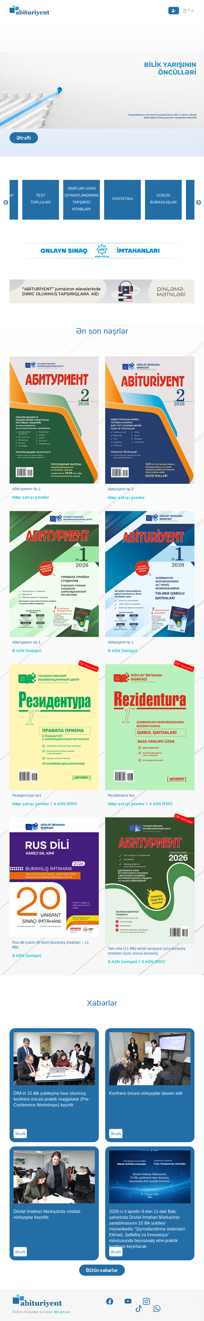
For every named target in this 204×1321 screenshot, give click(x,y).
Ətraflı (23, 138)
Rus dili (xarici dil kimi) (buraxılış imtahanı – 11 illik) (50, 944)
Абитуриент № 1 (26, 642)
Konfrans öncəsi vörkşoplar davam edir (146, 1093)
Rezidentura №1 (121, 795)
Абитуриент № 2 (26, 489)
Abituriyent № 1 (121, 642)
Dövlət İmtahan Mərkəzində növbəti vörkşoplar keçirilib (47, 1214)
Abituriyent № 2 (121, 489)
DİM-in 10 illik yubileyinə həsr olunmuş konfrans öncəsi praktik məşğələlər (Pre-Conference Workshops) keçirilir (52, 1099)
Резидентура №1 (26, 795)
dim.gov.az (61, 1311)
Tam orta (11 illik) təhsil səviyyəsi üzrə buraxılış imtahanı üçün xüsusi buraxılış (147, 950)
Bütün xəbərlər (102, 1270)
